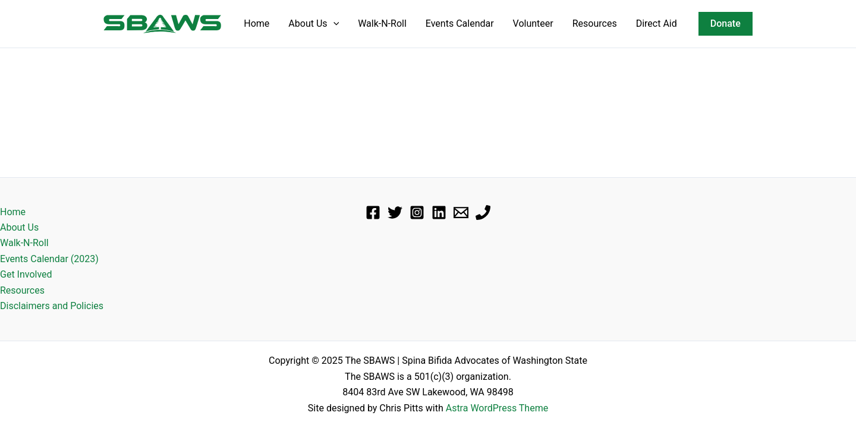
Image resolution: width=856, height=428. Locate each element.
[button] (725, 24)
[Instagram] (417, 212)
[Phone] (483, 212)
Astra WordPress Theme (497, 408)
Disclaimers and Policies (51, 305)
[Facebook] (373, 212)
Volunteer (533, 23)
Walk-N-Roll (382, 23)
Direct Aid (656, 23)
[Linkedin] (439, 212)
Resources (594, 23)
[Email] (461, 212)
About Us (313, 24)
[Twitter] (395, 212)
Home (256, 23)
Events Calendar (460, 23)
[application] (333, 24)
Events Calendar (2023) (49, 259)
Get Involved (26, 274)
